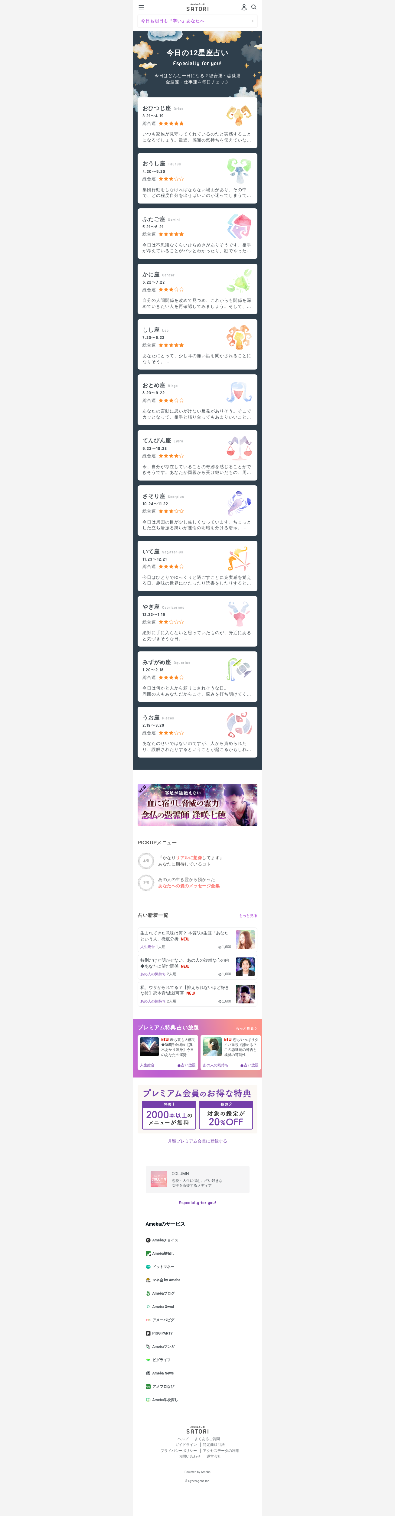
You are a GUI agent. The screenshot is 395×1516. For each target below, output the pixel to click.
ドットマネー (162, 1266)
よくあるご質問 (207, 1439)
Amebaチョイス (164, 1240)
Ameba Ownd (162, 1306)
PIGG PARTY (162, 1333)
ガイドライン (186, 1445)
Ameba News (162, 1373)
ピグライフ (160, 1360)
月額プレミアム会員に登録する (197, 1141)
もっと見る (248, 916)
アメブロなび (162, 1386)
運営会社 (214, 1456)
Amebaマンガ (163, 1346)
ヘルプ (183, 1439)
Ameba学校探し (164, 1399)
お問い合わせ (190, 1456)
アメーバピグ (162, 1320)
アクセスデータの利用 (221, 1451)
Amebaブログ (163, 1293)
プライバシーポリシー (179, 1451)
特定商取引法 (214, 1445)
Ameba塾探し (163, 1253)
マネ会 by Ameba (165, 1280)
